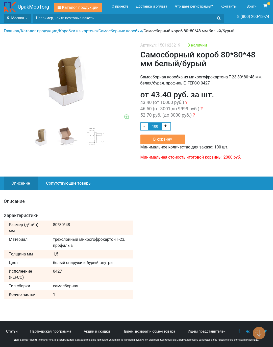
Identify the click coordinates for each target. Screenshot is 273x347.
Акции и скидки (97, 331)
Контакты (228, 6)
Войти (251, 6)
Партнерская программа (50, 331)
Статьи (12, 331)
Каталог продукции (80, 7)
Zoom (127, 117)
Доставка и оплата (151, 6)
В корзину (162, 139)
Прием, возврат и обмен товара (148, 331)
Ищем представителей (207, 331)
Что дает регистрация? (194, 6)
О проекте (120, 6)
